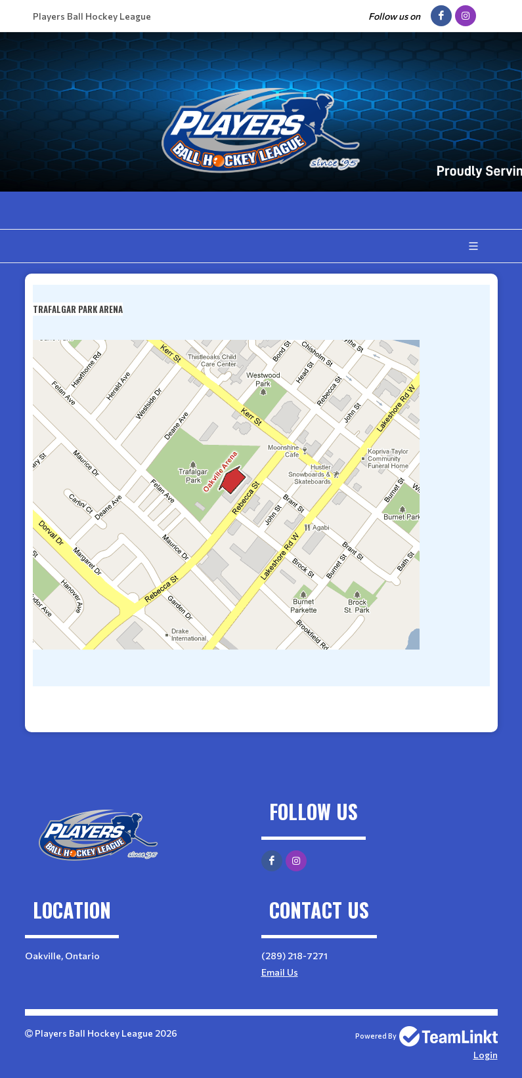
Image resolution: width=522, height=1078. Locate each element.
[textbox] (261, 503)
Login (485, 1054)
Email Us (279, 972)
